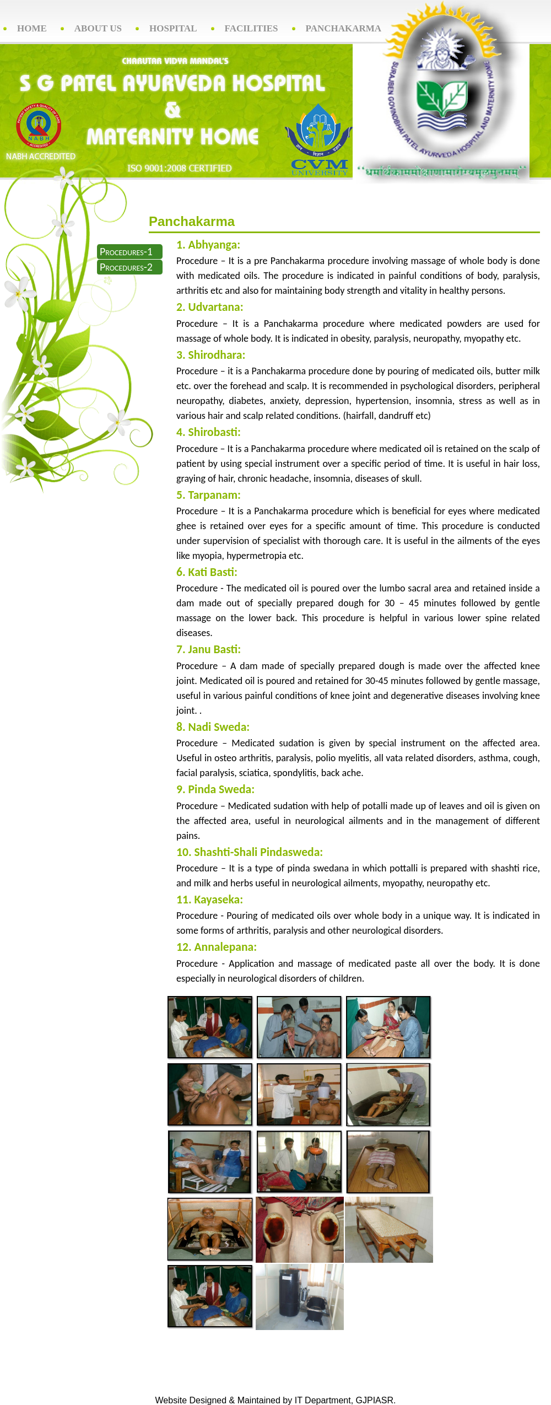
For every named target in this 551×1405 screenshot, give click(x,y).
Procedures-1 (126, 251)
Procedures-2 (126, 266)
